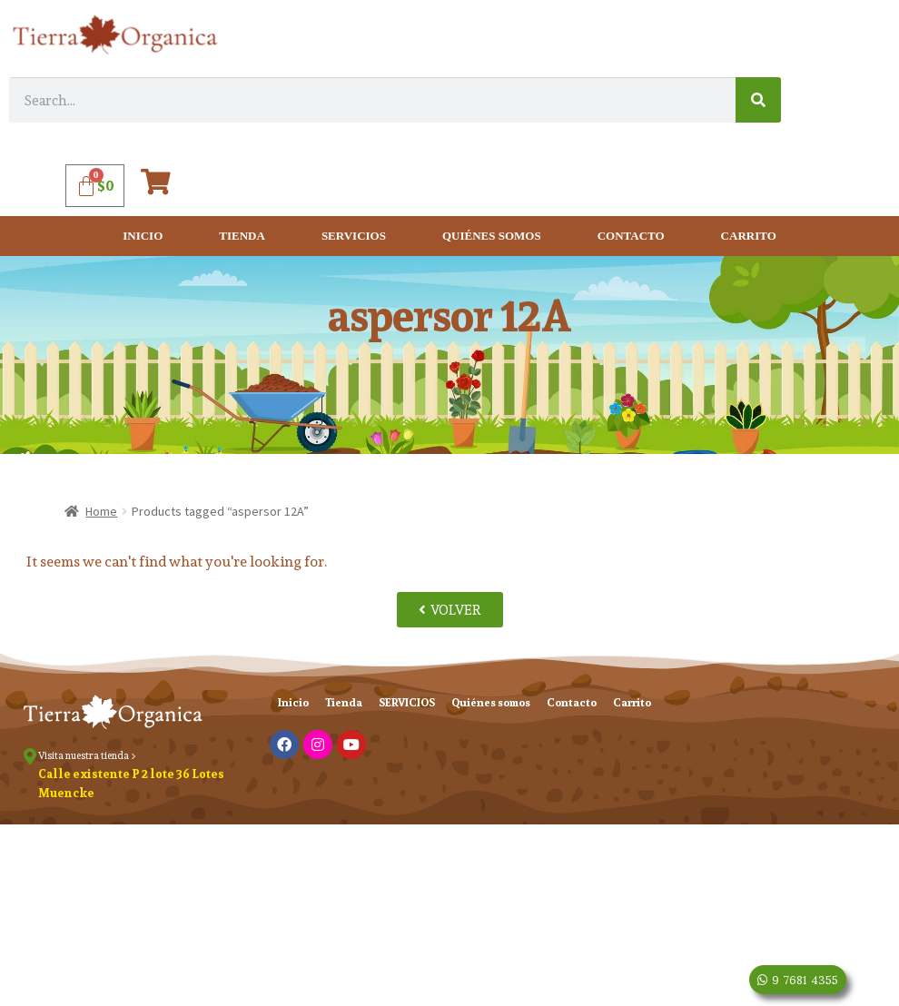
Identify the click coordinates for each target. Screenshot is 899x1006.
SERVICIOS (353, 235)
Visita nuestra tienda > (87, 755)
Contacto (631, 235)
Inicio (143, 235)
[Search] (758, 100)
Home (101, 511)
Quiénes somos (491, 235)
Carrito (748, 235)
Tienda (242, 235)
